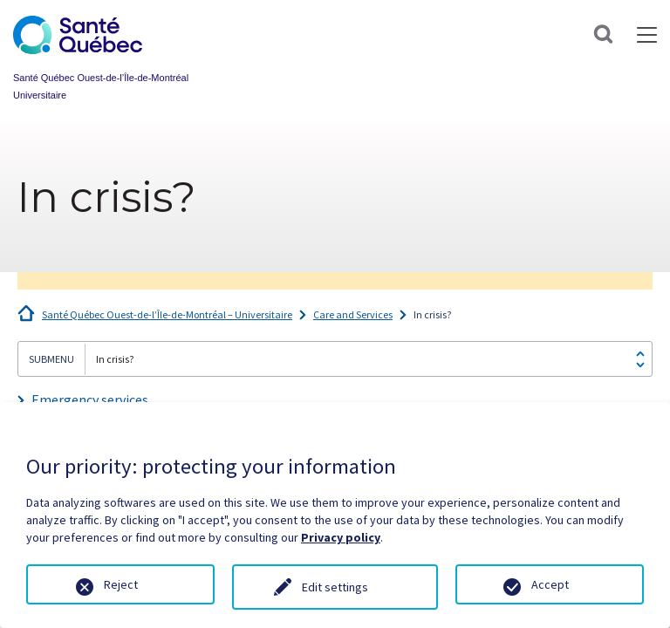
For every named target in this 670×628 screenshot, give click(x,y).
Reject (121, 584)
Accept (550, 584)
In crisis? (432, 314)
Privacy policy (340, 537)
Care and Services (353, 314)
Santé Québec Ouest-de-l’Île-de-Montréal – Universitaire (167, 314)
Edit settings (335, 587)
